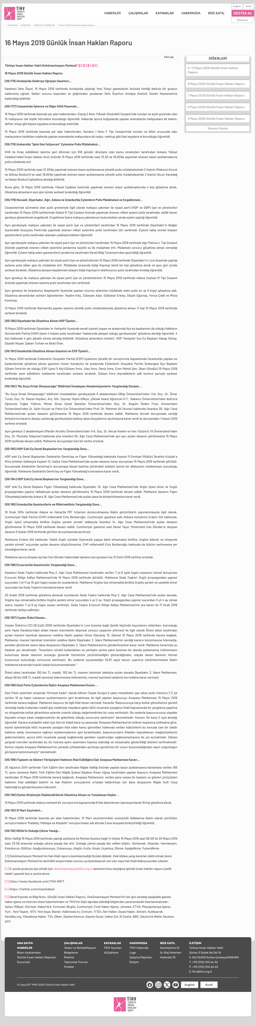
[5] (95, 68)
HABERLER (109, 14)
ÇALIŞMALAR (135, 14)
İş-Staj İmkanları (170, 955)
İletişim (134, 964)
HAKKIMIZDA (188, 14)
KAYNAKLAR (162, 14)
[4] (90, 68)
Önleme (69, 959)
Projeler (69, 969)
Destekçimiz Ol (169, 950)
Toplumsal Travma (76, 964)
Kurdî (245, 7)
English (234, 7)
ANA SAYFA (25, 945)
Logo (132, 955)
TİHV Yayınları (113, 950)
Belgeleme (71, 955)
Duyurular (23, 964)
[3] (86, 68)
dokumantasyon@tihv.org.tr (73, 871)
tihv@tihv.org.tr (202, 974)
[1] (78, 68)
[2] (82, 68)
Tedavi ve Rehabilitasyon (80, 950)
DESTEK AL (239, 14)
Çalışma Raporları (140, 959)
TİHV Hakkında (138, 950)
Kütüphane (111, 955)
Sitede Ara (239, 21)
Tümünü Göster (217, 130)
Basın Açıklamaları (29, 955)
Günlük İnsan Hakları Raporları (36, 959)
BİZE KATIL (213, 14)
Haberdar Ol (167, 959)
